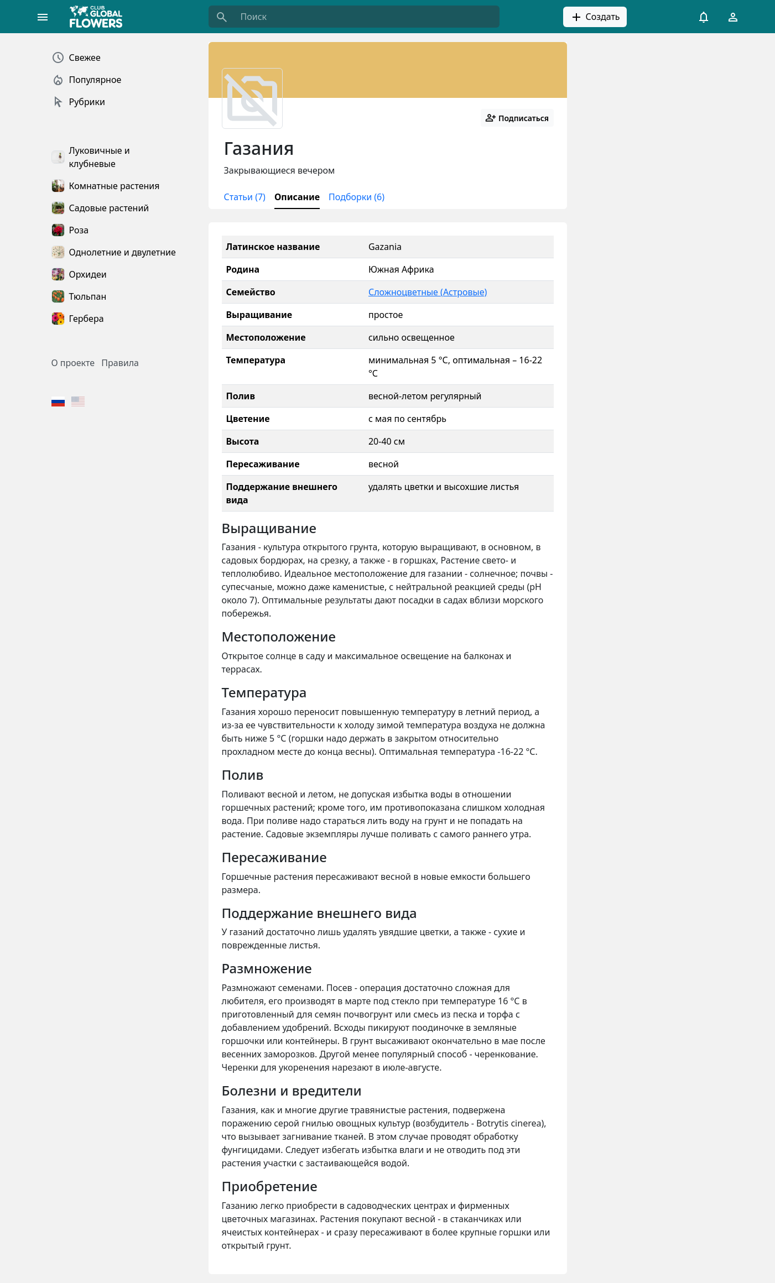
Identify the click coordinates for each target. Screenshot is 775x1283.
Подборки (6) (356, 197)
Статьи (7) (245, 197)
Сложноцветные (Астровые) (427, 292)
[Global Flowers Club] (99, 17)
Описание (297, 197)
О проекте (73, 363)
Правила (120, 363)
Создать (595, 17)
